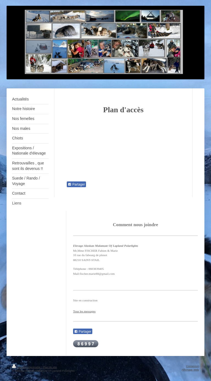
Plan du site (50, 367)
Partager (76, 184)
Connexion (192, 366)
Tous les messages (84, 311)
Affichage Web (190, 369)
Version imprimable (26, 367)
